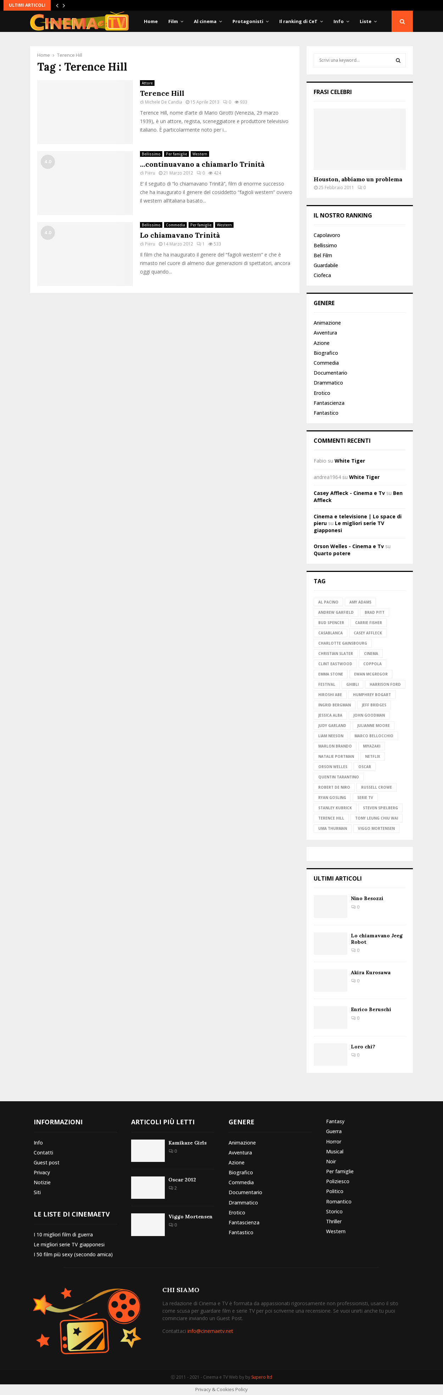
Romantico (339, 1201)
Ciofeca (322, 275)
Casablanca (330, 632)
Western (199, 153)
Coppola (372, 663)
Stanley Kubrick (335, 807)
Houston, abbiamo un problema (358, 179)
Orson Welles (332, 766)
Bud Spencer (331, 622)
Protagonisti (247, 21)
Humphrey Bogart (372, 694)
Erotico (322, 393)
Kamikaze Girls (187, 1143)
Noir (331, 1161)
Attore (147, 83)
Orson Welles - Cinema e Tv (349, 546)
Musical (334, 1151)
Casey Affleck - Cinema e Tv (349, 493)
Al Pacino (328, 602)
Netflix (372, 756)
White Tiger (350, 460)
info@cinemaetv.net (210, 1331)
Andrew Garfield (336, 612)
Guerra (334, 1131)
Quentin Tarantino (338, 776)
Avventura (325, 332)
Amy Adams (360, 602)
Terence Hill (162, 93)
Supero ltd (261, 1377)
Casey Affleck (368, 632)
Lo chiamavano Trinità (180, 235)
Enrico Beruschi (371, 1009)
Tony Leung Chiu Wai (376, 818)
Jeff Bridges (374, 704)
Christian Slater (335, 653)
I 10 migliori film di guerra (63, 1234)
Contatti (43, 1152)
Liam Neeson (330, 735)
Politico (334, 1191)
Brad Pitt (375, 612)
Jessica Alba (330, 715)
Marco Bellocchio (373, 735)
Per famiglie (176, 153)
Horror (333, 1141)
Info (338, 21)
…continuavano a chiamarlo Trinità (202, 164)
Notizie (42, 1182)
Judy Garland (332, 725)
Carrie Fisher (368, 622)
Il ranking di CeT (298, 21)
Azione (322, 343)
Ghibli (352, 684)
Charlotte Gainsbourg (342, 643)
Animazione (327, 323)
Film (173, 21)
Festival (326, 684)
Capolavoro (327, 235)
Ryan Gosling (332, 797)
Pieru (150, 173)
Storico (334, 1211)
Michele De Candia (163, 102)
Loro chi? (363, 1046)
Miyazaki (371, 746)
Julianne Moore (373, 725)
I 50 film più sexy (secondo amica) (73, 1254)
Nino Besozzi (367, 898)
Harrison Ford (385, 684)
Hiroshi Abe (330, 694)
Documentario (330, 372)
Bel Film (323, 255)
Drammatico (328, 382)
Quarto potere (332, 553)
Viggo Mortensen (376, 828)
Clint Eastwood (335, 663)
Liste (365, 21)
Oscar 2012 (182, 1179)
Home (151, 21)
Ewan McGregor (371, 674)
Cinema (371, 653)
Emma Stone (330, 674)
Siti (37, 1192)
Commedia (175, 224)
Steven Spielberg (380, 807)
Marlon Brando (335, 746)
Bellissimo (151, 153)
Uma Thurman (332, 828)
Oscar (364, 766)
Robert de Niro (334, 787)
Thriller (334, 1221)
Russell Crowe (376, 787)
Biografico (326, 352)
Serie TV (365, 797)
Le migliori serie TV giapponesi (69, 1244)
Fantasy (335, 1121)
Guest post (47, 1162)
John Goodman (369, 715)
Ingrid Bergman (334, 704)
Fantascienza (329, 402)
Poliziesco (337, 1181)
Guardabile (326, 265)
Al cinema (205, 21)
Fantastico (326, 412)
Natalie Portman (336, 756)
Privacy (42, 1172)
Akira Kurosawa (371, 972)
